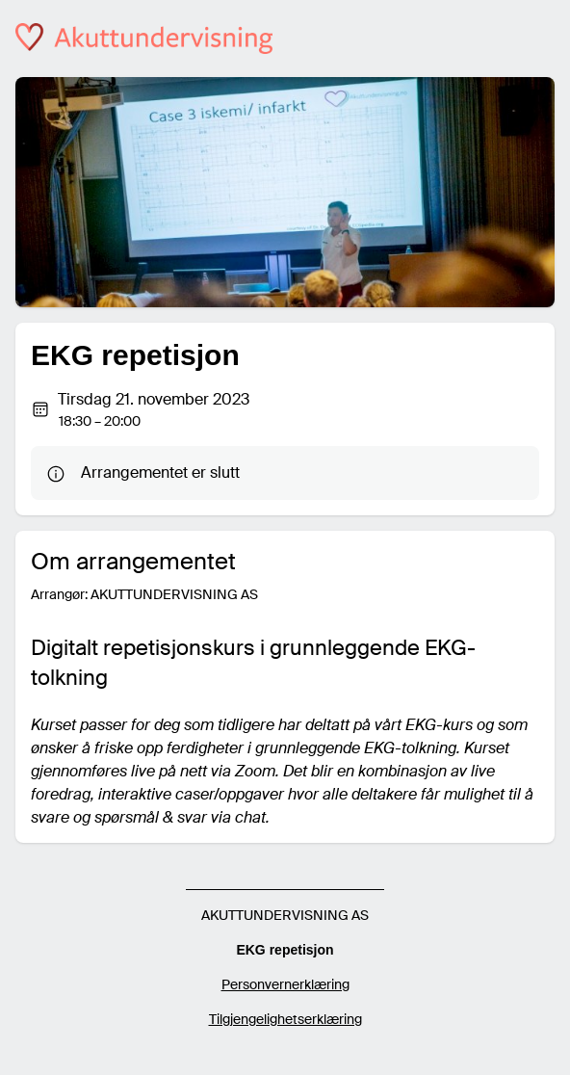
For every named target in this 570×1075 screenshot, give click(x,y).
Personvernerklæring (285, 984)
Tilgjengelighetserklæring (285, 1019)
